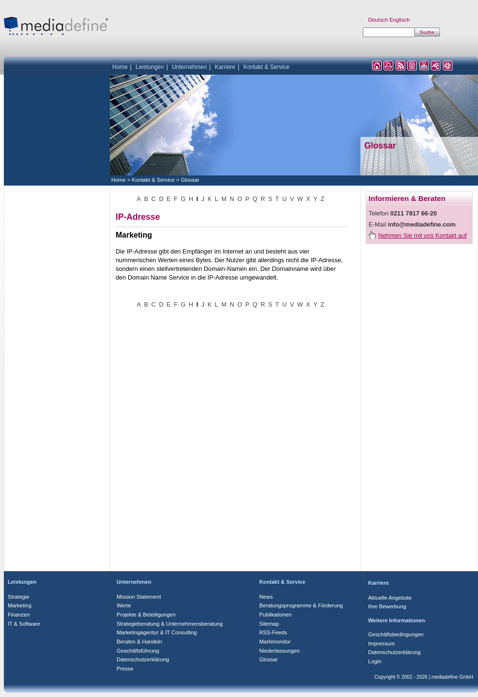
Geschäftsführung (138, 651)
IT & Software (24, 624)
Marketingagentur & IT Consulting (157, 632)
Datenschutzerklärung (143, 659)
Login (374, 661)
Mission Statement (139, 597)
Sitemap (269, 624)
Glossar (190, 180)
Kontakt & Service (266, 67)
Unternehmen (189, 67)
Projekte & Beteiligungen (146, 614)
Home (120, 67)
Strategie (18, 597)
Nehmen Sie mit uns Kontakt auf (422, 235)
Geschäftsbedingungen (396, 634)
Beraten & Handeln (139, 641)
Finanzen (19, 614)
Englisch (399, 20)
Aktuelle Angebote (390, 598)
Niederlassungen (279, 651)
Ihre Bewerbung (387, 606)
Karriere (225, 67)
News (266, 597)
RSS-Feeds (273, 632)
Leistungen (149, 67)
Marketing (19, 605)
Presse (125, 668)
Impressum (381, 643)
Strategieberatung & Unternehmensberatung (170, 624)
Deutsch (378, 20)
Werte (124, 605)
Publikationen (275, 614)
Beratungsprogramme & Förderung (301, 605)
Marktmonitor (275, 641)
